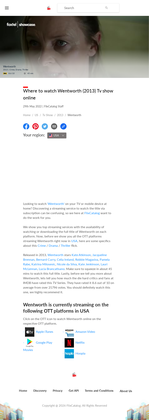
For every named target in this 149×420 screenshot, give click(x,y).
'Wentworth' (55, 203)
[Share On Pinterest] (35, 126)
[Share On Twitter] (45, 126)
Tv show (47, 115)
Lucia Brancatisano (52, 269)
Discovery (40, 390)
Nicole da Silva (67, 264)
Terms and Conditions (99, 390)
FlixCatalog (92, 213)
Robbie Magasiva (86, 259)
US (36, 115)
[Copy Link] (63, 126)
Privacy (57, 390)
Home (26, 115)
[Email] (54, 126)
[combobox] (57, 135)
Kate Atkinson (81, 255)
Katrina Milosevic (43, 264)
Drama (53, 245)
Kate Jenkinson (88, 264)
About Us (126, 391)
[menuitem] (23, 393)
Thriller (65, 245)
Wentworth (55, 255)
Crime (42, 245)
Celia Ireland (65, 259)
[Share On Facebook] (26, 126)
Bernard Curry (45, 259)
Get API (74, 390)
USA (74, 241)
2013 (60, 115)
